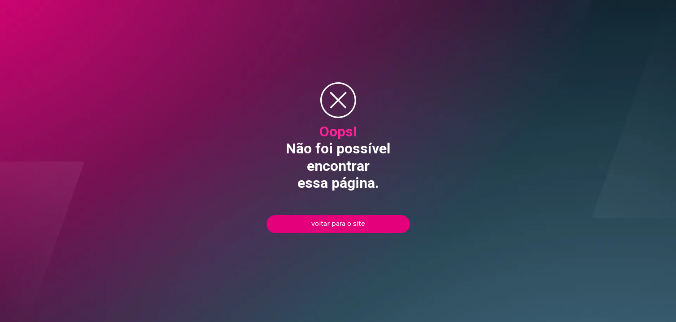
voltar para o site (338, 224)
